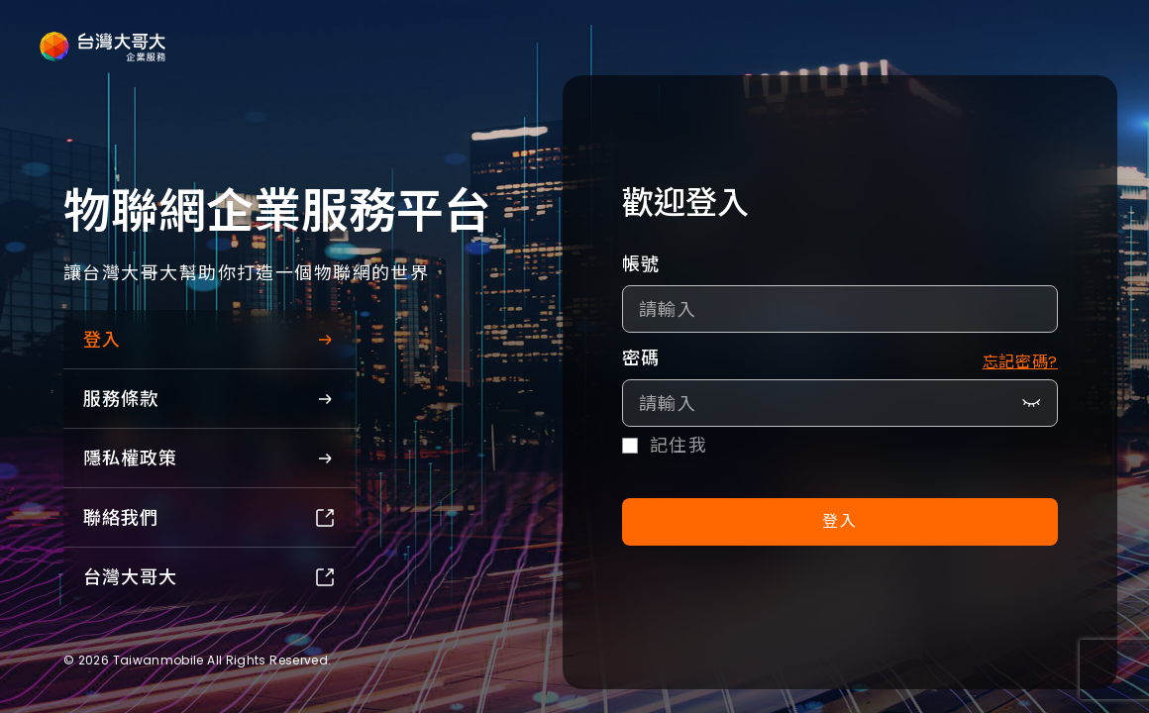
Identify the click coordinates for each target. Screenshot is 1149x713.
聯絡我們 (210, 517)
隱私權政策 (210, 458)
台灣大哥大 (210, 576)
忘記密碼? (1020, 362)
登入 (210, 339)
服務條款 (210, 398)
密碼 (641, 358)
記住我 (678, 446)
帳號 (641, 264)
